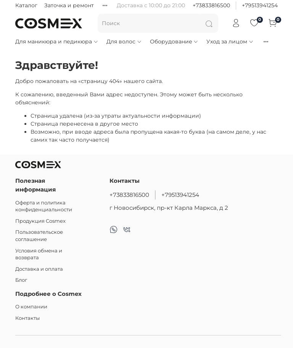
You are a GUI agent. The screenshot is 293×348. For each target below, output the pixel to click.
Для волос (124, 41)
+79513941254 (260, 5)
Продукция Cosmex (40, 221)
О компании (31, 307)
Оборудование (174, 41)
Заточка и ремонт (69, 5)
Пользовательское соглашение (39, 235)
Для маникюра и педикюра (56, 41)
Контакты (27, 318)
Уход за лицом (230, 41)
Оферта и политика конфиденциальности (43, 206)
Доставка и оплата (39, 269)
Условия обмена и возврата (38, 254)
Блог (21, 280)
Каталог (26, 5)
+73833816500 (211, 5)
